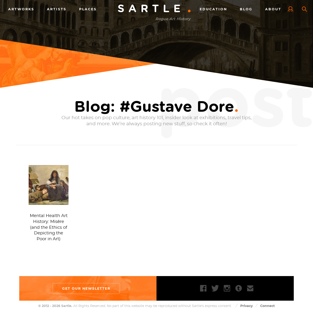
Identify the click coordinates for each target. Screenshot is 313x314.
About (273, 9)
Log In (291, 9)
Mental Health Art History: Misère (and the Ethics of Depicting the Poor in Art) (49, 227)
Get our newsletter (86, 288)
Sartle (155, 9)
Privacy (246, 306)
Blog (246, 9)
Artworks (21, 9)
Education (213, 9)
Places (88, 9)
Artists (56, 9)
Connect (267, 306)
